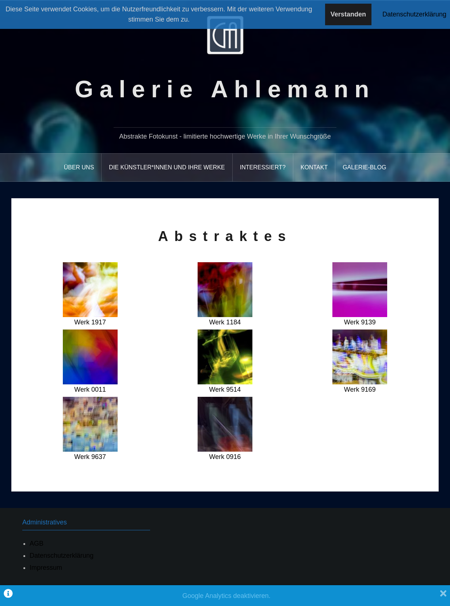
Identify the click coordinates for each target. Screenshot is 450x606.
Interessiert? (263, 167)
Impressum (46, 567)
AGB (36, 543)
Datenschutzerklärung (62, 555)
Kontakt (314, 167)
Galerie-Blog (364, 167)
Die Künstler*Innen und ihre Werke (167, 167)
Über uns (79, 167)
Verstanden (348, 14)
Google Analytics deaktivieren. (226, 595)
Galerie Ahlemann (225, 89)
